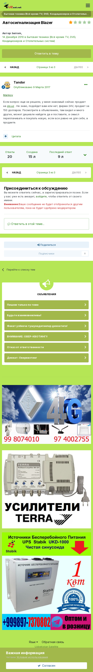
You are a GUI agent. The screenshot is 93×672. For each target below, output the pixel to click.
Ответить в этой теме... (26, 224)
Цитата (16, 136)
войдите (41, 196)
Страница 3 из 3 (46, 67)
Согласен (46, 665)
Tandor (19, 82)
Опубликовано (32, 87)
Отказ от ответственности (25, 347)
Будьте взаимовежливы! (24, 315)
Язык (33, 642)
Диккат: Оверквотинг (22, 357)
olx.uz (10, 106)
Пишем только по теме (23, 304)
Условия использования (32, 657)
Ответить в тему (47, 53)
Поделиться (46, 245)
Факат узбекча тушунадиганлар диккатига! (37, 325)
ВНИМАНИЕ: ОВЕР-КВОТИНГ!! (27, 336)
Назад (14, 67)
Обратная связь (53, 642)
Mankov (8, 95)
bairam (16, 33)
